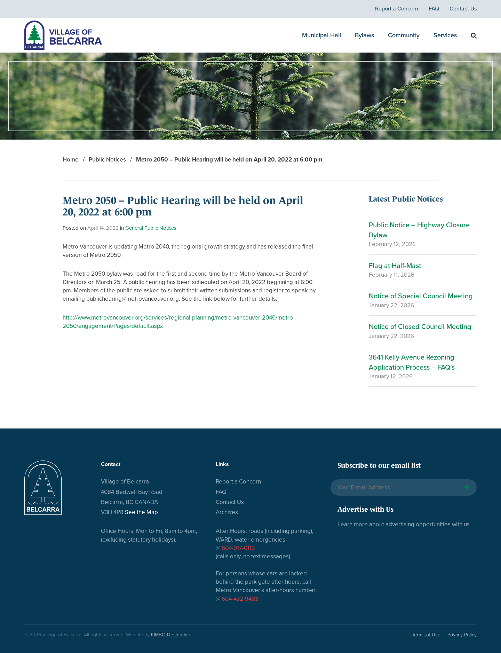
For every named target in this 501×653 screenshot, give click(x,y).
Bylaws (364, 35)
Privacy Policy (462, 635)
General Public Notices (150, 228)
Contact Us (463, 8)
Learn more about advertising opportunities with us (403, 524)
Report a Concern (396, 8)
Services (445, 35)
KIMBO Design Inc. (171, 635)
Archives (227, 512)
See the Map (141, 512)
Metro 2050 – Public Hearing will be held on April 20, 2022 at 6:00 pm (229, 159)
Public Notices (107, 159)
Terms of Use (426, 635)
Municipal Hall (321, 35)
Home (71, 159)
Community (404, 35)
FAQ (434, 8)
